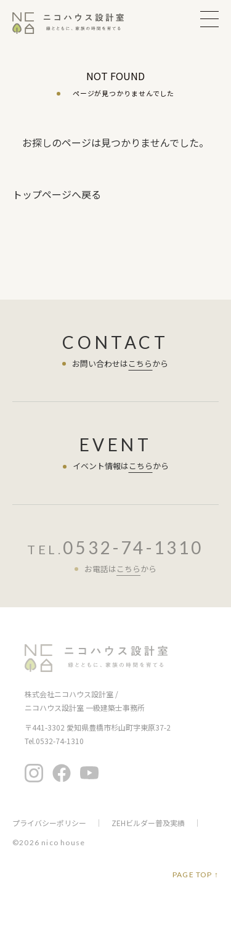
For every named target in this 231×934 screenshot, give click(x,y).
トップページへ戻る (56, 194)
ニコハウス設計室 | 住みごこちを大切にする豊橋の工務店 (75, 23)
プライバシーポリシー (49, 823)
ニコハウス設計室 (96, 658)
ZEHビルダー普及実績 (148, 823)
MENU (209, 19)
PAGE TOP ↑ (195, 875)
